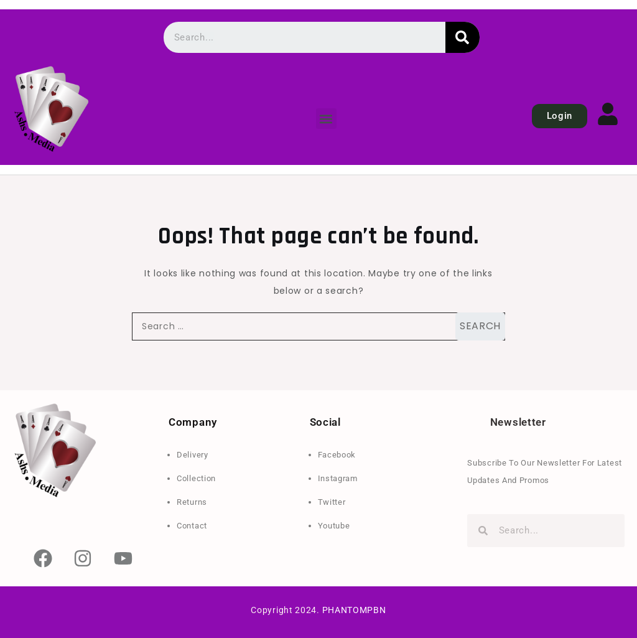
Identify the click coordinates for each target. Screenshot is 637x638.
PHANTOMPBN (354, 610)
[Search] (462, 37)
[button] (326, 118)
